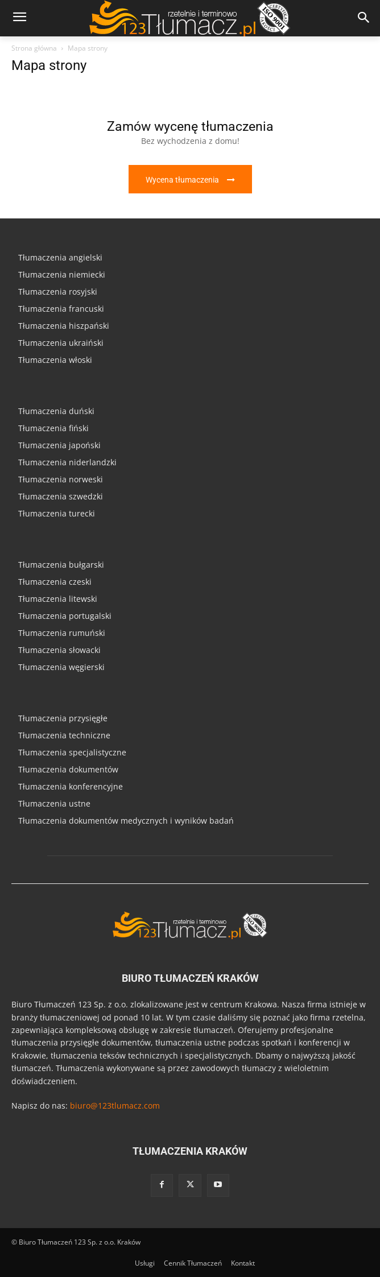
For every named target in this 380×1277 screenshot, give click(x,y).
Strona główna (34, 48)
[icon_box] (190, 152)
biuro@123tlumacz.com (115, 1105)
